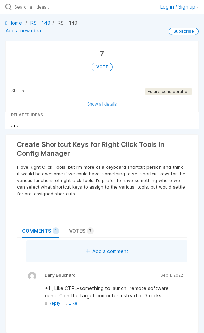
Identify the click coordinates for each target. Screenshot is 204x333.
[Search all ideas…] (53, 7)
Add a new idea (23, 30)
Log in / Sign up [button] (179, 7)
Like (71, 303)
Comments (40, 230)
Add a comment (107, 251)
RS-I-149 (40, 23)
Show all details (102, 104)
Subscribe (183, 31)
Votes (81, 230)
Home (14, 23)
